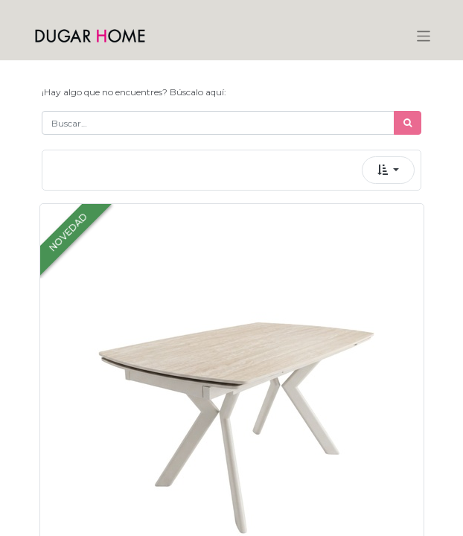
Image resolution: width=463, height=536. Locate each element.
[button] (388, 170)
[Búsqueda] (407, 123)
